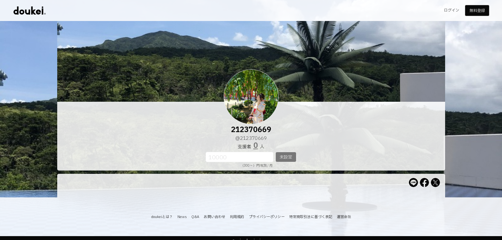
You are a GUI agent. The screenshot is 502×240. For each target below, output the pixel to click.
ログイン (451, 10)
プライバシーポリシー (267, 217)
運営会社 (344, 217)
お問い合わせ (214, 217)
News (182, 217)
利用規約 (237, 217)
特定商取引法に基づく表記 (310, 217)
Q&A (195, 217)
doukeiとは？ (162, 217)
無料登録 (477, 11)
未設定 (286, 157)
